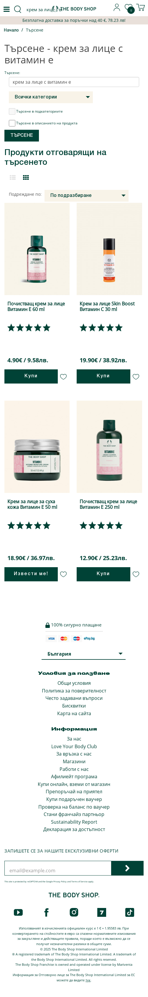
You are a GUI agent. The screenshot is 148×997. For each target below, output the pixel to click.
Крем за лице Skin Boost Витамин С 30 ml (107, 306)
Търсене (34, 30)
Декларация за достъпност (74, 829)
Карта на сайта (74, 713)
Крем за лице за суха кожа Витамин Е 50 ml (32, 504)
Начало (11, 30)
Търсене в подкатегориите (36, 111)
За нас (74, 739)
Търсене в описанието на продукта (43, 123)
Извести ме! (31, 574)
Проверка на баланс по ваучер (74, 807)
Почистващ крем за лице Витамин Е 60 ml (36, 306)
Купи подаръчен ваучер (74, 799)
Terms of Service (79, 881)
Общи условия (74, 683)
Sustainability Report (74, 822)
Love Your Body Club (74, 746)
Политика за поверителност (74, 690)
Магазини (74, 761)
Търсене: (12, 72)
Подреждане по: (25, 194)
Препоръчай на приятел (74, 791)
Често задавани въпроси (74, 698)
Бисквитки (74, 705)
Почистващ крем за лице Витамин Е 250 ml (108, 504)
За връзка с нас (74, 754)
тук (88, 980)
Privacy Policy (60, 881)
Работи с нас (74, 769)
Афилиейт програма (74, 776)
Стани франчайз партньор (74, 814)
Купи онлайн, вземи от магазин (74, 784)
